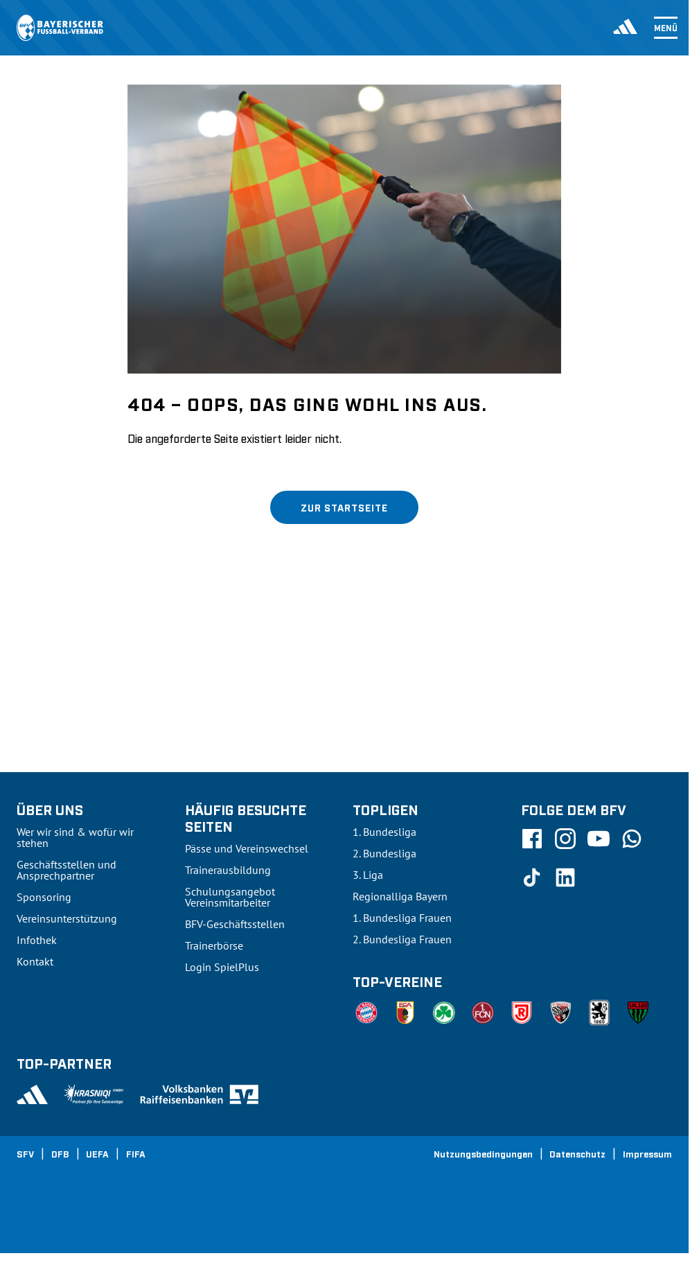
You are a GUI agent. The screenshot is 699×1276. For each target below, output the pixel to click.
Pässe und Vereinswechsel (246, 848)
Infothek (37, 940)
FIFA (135, 1153)
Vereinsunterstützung (67, 918)
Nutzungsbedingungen (483, 1153)
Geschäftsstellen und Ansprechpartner (66, 869)
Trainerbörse (214, 945)
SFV (25, 1153)
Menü (666, 28)
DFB (60, 1153)
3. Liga (368, 875)
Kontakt (35, 961)
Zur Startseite (344, 507)
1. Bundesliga (384, 832)
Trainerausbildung (228, 870)
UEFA (97, 1153)
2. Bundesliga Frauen (402, 939)
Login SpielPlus (222, 967)
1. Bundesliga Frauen (402, 918)
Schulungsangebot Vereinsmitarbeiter (230, 896)
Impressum (647, 1153)
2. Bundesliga (384, 853)
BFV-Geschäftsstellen (235, 924)
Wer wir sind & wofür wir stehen (75, 837)
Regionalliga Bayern (400, 896)
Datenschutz (577, 1153)
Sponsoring (44, 897)
